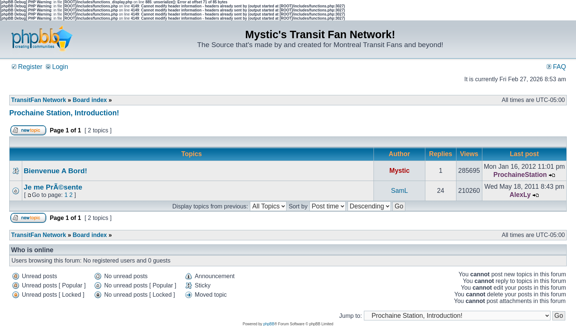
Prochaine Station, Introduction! (64, 113)
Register (27, 66)
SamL (399, 190)
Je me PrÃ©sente (53, 187)
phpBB (268, 324)
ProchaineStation (520, 174)
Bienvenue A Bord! (55, 171)
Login (57, 66)
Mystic (399, 170)
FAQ (556, 66)
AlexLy (519, 194)
